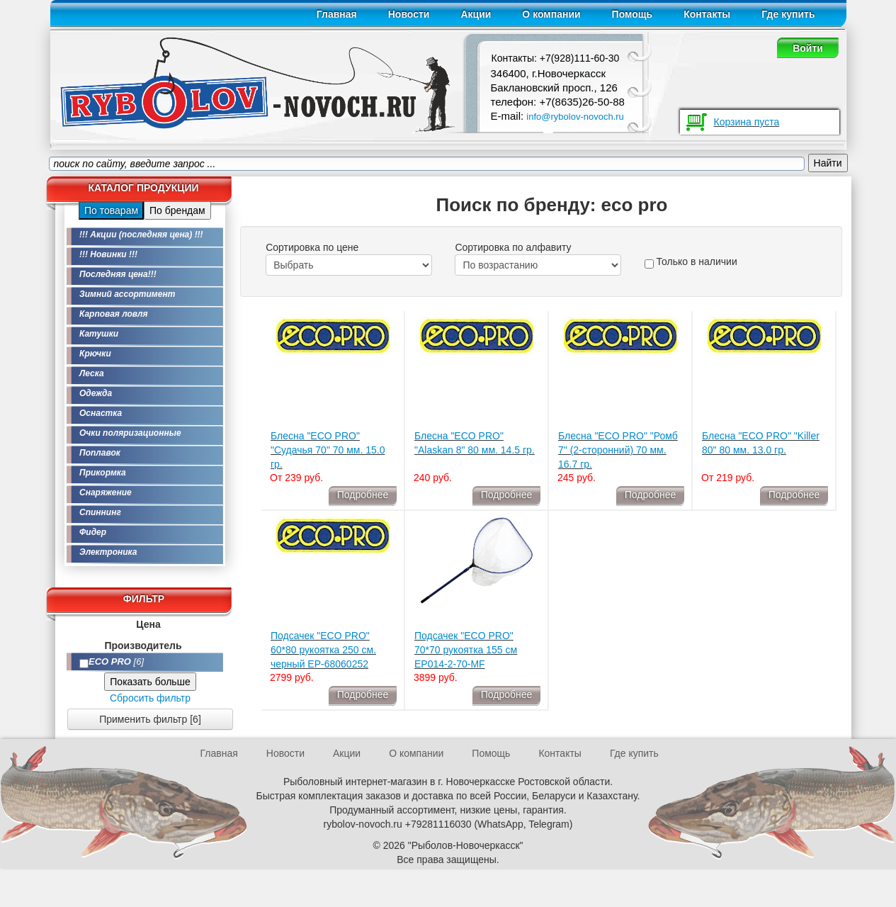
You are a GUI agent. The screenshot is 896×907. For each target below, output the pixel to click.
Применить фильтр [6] (150, 719)
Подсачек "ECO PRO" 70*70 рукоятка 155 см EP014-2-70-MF (465, 650)
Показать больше (150, 681)
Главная (337, 14)
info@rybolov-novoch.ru (574, 116)
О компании (551, 14)
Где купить (788, 14)
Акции (475, 14)
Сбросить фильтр (150, 698)
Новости (409, 14)
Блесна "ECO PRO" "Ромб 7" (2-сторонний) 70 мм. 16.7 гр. (618, 450)
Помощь (632, 14)
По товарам (111, 210)
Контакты (707, 14)
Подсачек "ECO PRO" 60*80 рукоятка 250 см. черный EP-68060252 (323, 650)
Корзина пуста (747, 122)
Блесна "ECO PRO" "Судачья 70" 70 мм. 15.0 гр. (328, 450)
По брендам (177, 210)
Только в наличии (691, 262)
